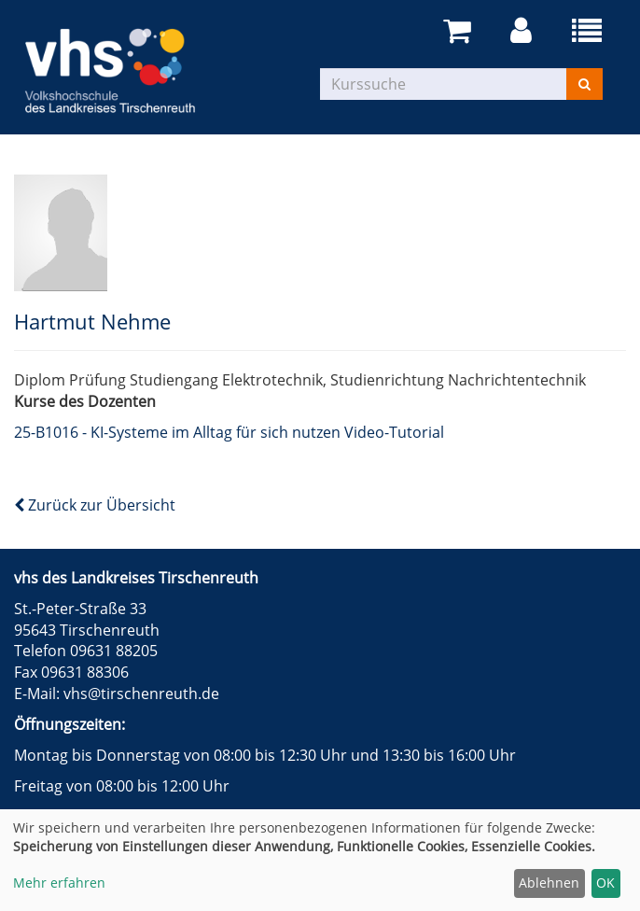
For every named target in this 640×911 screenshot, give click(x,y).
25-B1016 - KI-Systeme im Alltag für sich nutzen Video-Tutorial (229, 432)
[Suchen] (584, 84)
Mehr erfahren (59, 882)
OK (605, 882)
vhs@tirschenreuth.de (141, 693)
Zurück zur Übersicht (94, 505)
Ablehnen (549, 882)
